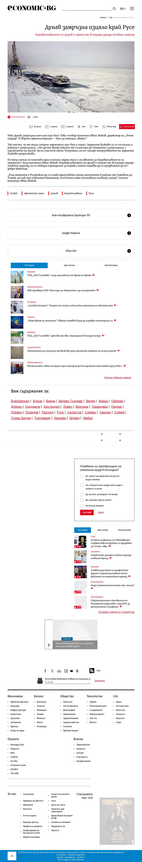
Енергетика (15, 714)
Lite (110, 17)
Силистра (74, 412)
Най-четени (69, 265)
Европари (14, 706)
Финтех (93, 722)
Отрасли (41, 706)
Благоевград (20, 401)
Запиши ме (99, 681)
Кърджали (32, 406)
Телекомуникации (98, 706)
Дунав (54, 193)
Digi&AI (93, 702)
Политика (31, 317)
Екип (53, 800)
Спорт (93, 536)
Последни (29, 265)
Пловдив (31, 412)
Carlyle (14, 193)
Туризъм (14, 726)
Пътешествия (122, 706)
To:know (80, 753)
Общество (67, 639)
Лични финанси (97, 582)
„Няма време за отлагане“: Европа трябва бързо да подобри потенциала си (72, 320)
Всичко (78, 739)
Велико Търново (71, 401)
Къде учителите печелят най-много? (113, 587)
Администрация (70, 730)
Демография (69, 710)
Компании (31, 272)
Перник (116, 406)
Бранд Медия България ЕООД (62, 816)
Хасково (60, 418)
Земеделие (15, 722)
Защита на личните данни (60, 795)
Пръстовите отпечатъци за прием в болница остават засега (74, 644)
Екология (67, 726)
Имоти (40, 722)
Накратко (80, 749)
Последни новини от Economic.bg (116, 612)
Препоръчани (111, 265)
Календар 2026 (17, 744)
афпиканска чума (34, 193)
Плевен (16, 412)
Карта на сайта (58, 805)
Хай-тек (93, 718)
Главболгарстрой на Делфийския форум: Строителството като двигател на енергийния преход (111, 573)
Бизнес (39, 696)
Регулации (31, 302)
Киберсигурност (97, 714)
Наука (118, 702)
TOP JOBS (14, 773)
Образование (69, 714)
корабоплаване (73, 193)
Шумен (74, 418)
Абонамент (28, 805)
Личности (120, 714)
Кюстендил (52, 406)
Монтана (82, 406)
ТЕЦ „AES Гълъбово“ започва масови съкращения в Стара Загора (66, 335)
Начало (103, 17)
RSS (94, 671)
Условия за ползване (60, 822)
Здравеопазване (71, 718)
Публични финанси (34, 287)
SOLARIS (14, 769)
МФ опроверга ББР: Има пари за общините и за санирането (63, 290)
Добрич (16, 406)
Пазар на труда (17, 730)
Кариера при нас (31, 822)
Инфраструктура (18, 710)
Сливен (90, 412)
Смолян (105, 412)
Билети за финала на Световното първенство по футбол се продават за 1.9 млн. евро (111, 543)
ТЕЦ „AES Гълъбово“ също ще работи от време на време (61, 275)
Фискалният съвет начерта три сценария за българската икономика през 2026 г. (76, 365)
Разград (47, 412)
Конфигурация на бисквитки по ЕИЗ (31, 831)
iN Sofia (13, 761)
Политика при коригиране (57, 810)
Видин (90, 401)
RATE (12, 753)
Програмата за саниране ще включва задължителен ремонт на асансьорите (73, 350)
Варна (50, 401)
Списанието (95, 552)
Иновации (41, 710)
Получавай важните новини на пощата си (68, 679)
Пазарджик (100, 406)
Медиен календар (31, 837)
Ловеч (67, 406)
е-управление (96, 710)
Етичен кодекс (30, 815)
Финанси (41, 718)
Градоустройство (34, 347)
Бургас (38, 401)
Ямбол (88, 418)
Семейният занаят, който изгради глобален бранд (111, 557)
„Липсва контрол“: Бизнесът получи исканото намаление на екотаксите (72, 305)
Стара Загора (21, 418)
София (119, 412)
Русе (91, 193)
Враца (103, 401)
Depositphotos (78, 859)
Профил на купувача (32, 826)
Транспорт (15, 718)
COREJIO (14, 757)
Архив (101, 512)
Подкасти (14, 749)
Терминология (83, 744)
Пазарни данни (83, 761)
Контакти (27, 809)
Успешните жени (18, 765)
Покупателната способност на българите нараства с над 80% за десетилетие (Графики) (110, 603)
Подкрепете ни (58, 826)
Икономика (15, 696)
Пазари (40, 714)
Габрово (117, 401)
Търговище (42, 418)
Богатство (120, 710)
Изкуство (120, 718)
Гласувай (86, 512)
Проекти (13, 739)
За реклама (28, 794)
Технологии (95, 696)
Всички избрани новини (118, 377)
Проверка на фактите (33, 800)
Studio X (80, 857)
